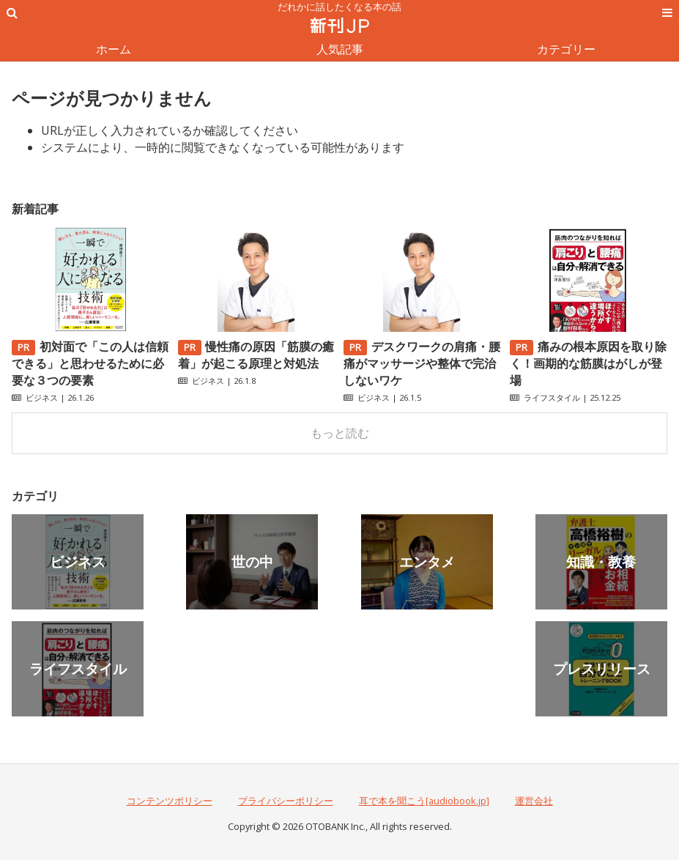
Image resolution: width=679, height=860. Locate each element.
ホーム (113, 49)
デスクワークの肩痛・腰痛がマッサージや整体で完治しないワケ (422, 363)
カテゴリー (566, 49)
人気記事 (339, 49)
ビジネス (42, 397)
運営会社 (534, 800)
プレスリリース (601, 668)
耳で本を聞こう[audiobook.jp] (424, 800)
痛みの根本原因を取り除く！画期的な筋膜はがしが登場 (588, 363)
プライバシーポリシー (285, 800)
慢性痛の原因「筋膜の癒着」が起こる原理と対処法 (256, 354)
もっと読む (340, 433)
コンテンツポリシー (169, 800)
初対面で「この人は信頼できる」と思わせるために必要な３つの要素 (90, 363)
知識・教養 (601, 561)
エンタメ (427, 561)
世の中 (252, 561)
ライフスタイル (552, 397)
